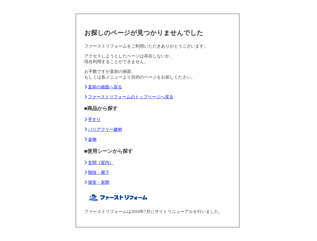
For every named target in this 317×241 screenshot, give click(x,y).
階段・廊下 (98, 172)
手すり (94, 119)
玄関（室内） (101, 162)
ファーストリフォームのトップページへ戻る (130, 97)
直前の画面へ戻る (105, 87)
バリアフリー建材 (105, 129)
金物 (92, 139)
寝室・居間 (98, 182)
